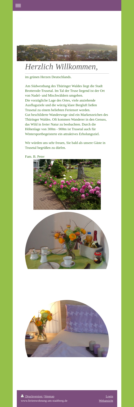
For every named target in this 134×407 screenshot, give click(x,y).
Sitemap (49, 396)
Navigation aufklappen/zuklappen (67, 5)
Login (109, 396)
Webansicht (106, 400)
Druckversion (32, 396)
